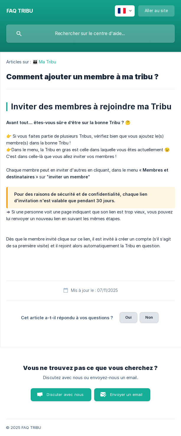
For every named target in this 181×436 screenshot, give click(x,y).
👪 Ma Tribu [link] (44, 61)
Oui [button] (128, 317)
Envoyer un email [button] (126, 394)
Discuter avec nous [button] (65, 394)
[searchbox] (90, 33)
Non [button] (149, 317)
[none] (19, 11)
